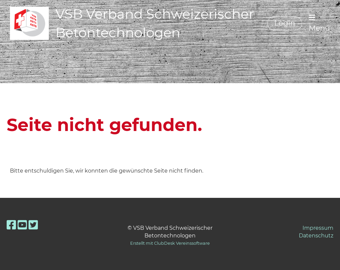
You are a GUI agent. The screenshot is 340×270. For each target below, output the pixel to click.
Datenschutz (316, 235)
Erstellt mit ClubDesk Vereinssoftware (170, 243)
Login (284, 23)
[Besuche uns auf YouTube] (22, 224)
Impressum (317, 228)
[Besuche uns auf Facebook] (11, 224)
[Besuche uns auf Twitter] (33, 224)
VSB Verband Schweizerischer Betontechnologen (154, 23)
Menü (319, 23)
